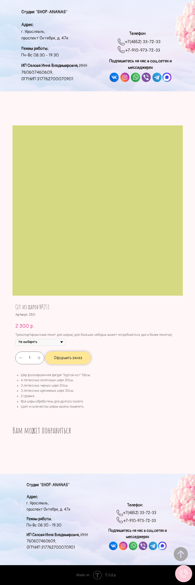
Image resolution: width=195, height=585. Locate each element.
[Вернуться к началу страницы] (181, 554)
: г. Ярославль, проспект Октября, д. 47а (44, 31)
